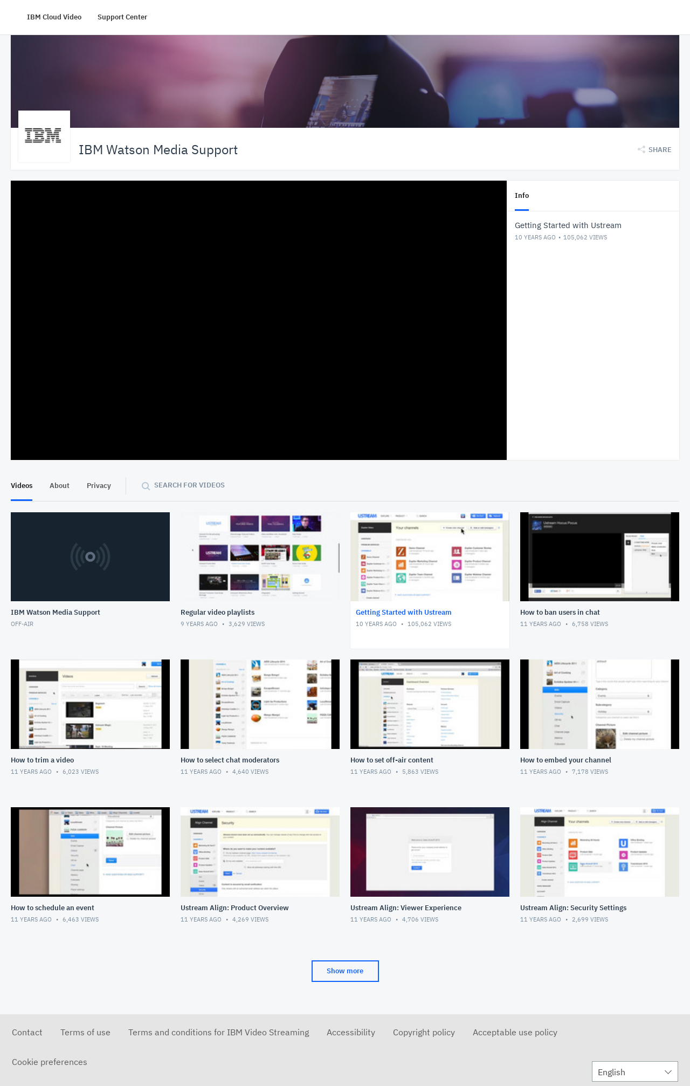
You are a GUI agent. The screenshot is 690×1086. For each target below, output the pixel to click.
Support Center (122, 17)
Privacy (99, 485)
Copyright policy (424, 1031)
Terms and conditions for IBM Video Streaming (218, 1031)
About (60, 485)
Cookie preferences (49, 1061)
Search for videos (189, 484)
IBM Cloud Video (54, 17)
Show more (345, 970)
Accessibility (351, 1031)
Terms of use (85, 1031)
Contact (27, 1031)
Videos (21, 485)
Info (522, 195)
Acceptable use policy (515, 1031)
